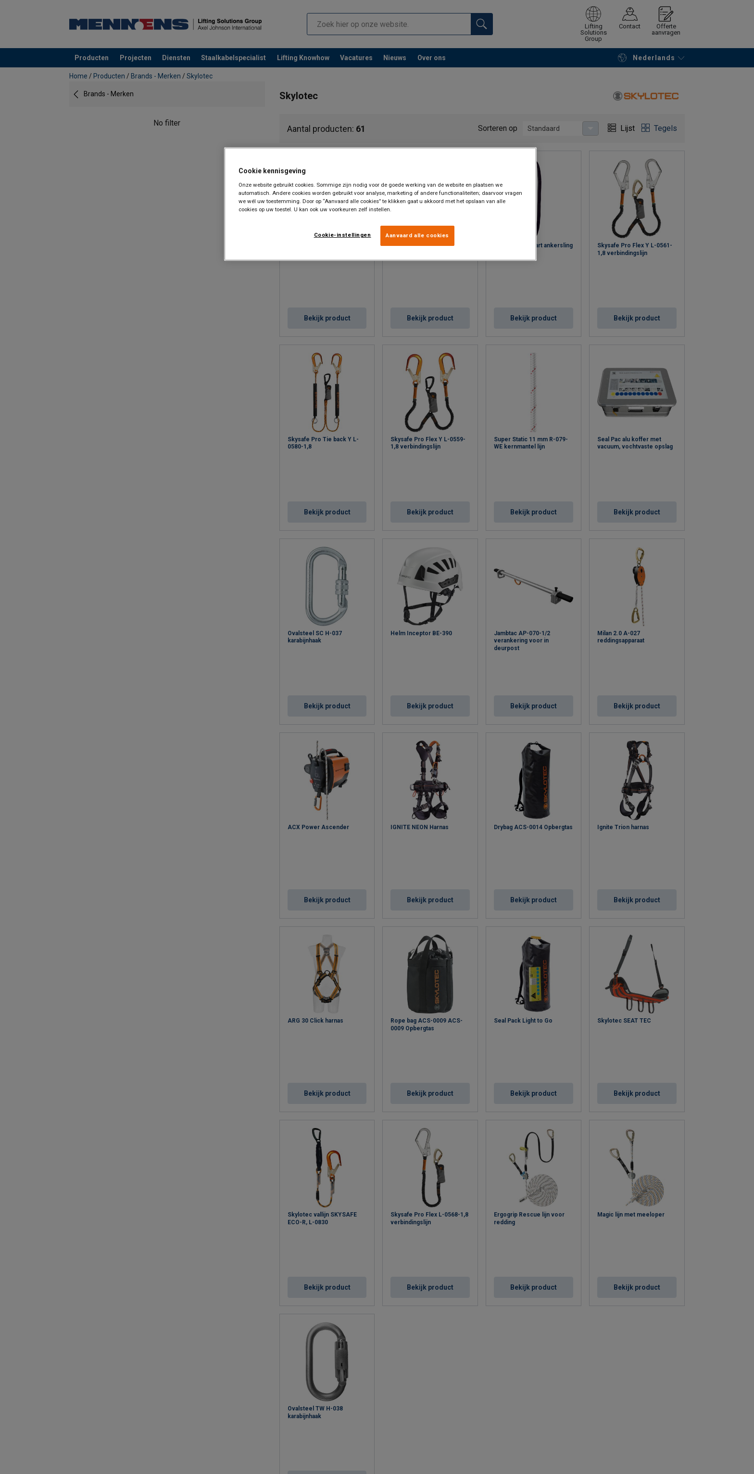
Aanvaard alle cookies (417, 235)
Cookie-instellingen (342, 234)
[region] (380, 204)
